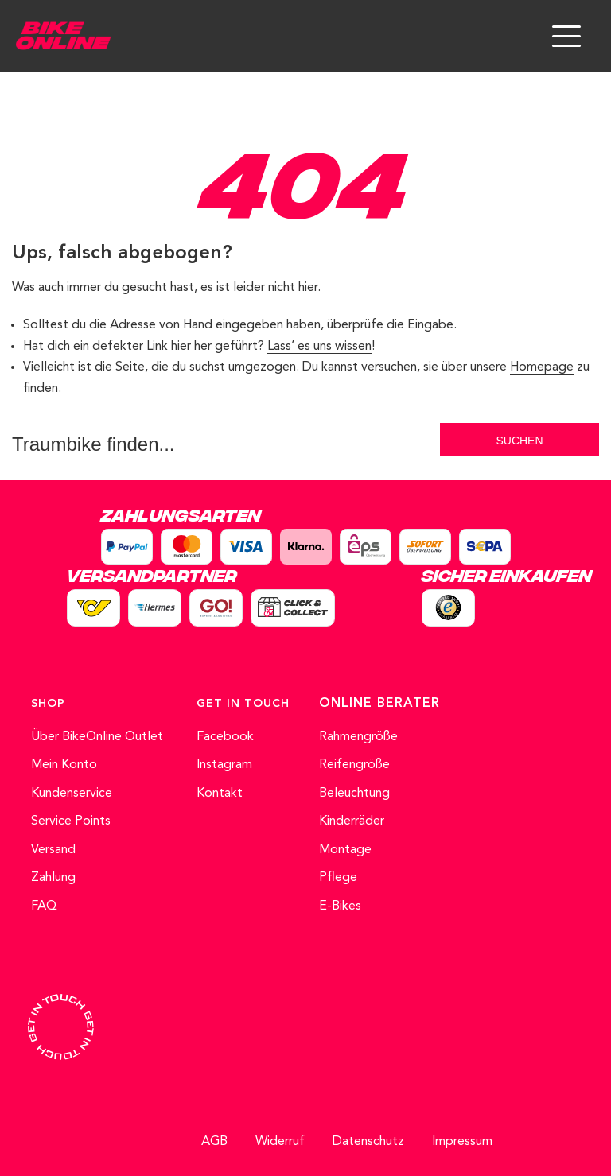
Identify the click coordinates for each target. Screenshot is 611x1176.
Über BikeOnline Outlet (97, 737)
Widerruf (280, 1141)
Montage (345, 850)
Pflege (338, 877)
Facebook (225, 737)
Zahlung (53, 877)
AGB (214, 1141)
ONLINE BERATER (379, 703)
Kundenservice (71, 793)
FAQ (44, 906)
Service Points (71, 821)
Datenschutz (368, 1141)
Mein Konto (64, 765)
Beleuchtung (354, 793)
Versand (53, 850)
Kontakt (220, 793)
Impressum (462, 1141)
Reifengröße (354, 765)
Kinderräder (351, 821)
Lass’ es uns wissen (319, 346)
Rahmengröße (358, 737)
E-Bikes (340, 906)
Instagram (224, 765)
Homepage (542, 367)
